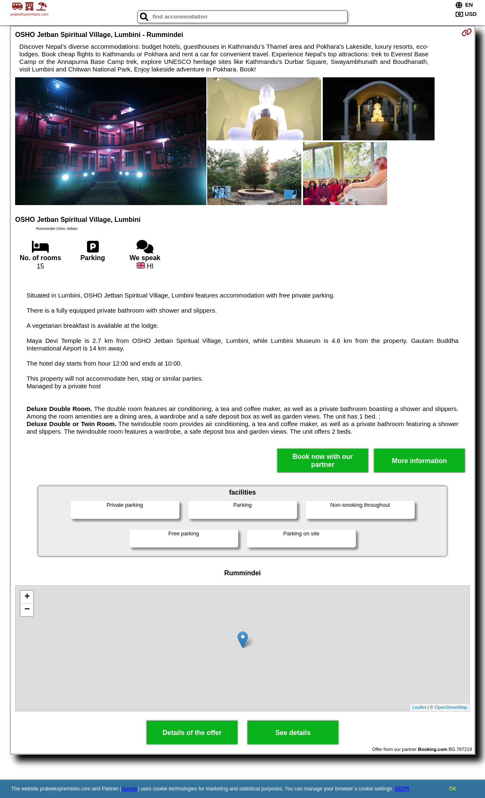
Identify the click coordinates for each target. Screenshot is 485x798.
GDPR (402, 789)
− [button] (27, 609)
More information (419, 460)
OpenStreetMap (451, 707)
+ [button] (27, 597)
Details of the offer (192, 732)
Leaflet (419, 707)
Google (129, 789)
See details (293, 732)
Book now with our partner (323, 460)
